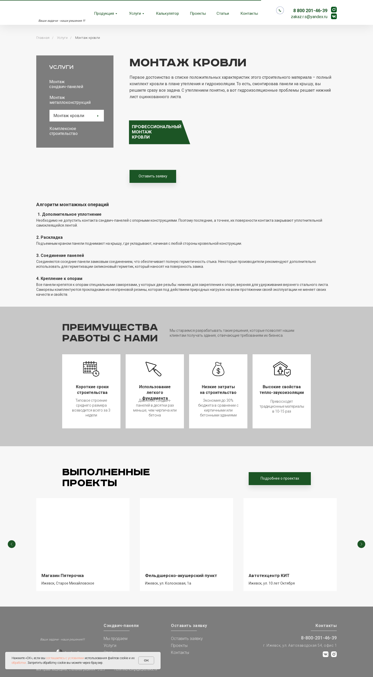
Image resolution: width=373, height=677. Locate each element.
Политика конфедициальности (135, 669)
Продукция (104, 13)
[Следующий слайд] (361, 545)
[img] (52, 627)
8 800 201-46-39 (310, 10)
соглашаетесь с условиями (65, 658)
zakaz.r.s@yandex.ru (309, 16)
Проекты (198, 13)
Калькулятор (167, 13)
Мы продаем (115, 638)
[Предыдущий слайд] (12, 545)
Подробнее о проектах (280, 478)
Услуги (135, 13)
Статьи (223, 13)
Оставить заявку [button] (153, 176)
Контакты (249, 13)
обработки (19, 663)
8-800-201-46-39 (319, 637)
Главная (42, 38)
